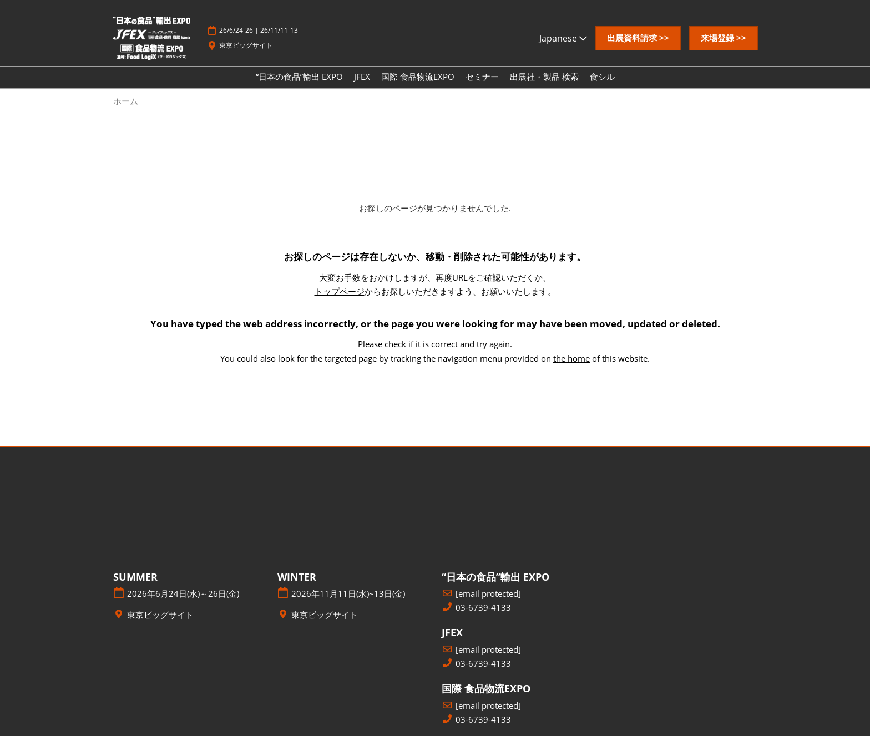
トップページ (340, 291)
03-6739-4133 (483, 607)
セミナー (482, 76)
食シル (602, 76)
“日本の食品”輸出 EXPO (299, 76)
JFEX (362, 76)
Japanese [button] (563, 38)
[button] (638, 38)
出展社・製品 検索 (544, 76)
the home (571, 358)
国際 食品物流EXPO (417, 76)
